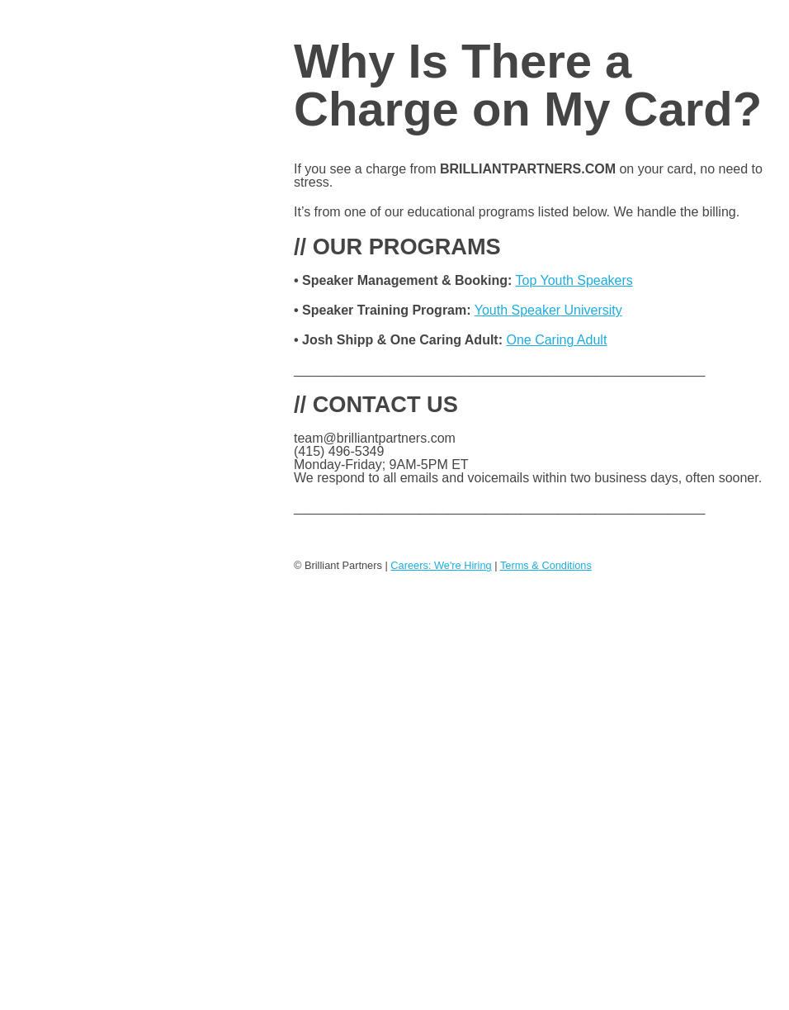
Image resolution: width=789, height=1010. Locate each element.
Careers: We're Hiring (440, 565)
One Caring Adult (556, 340)
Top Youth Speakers (573, 280)
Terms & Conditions (546, 565)
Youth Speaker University (548, 310)
